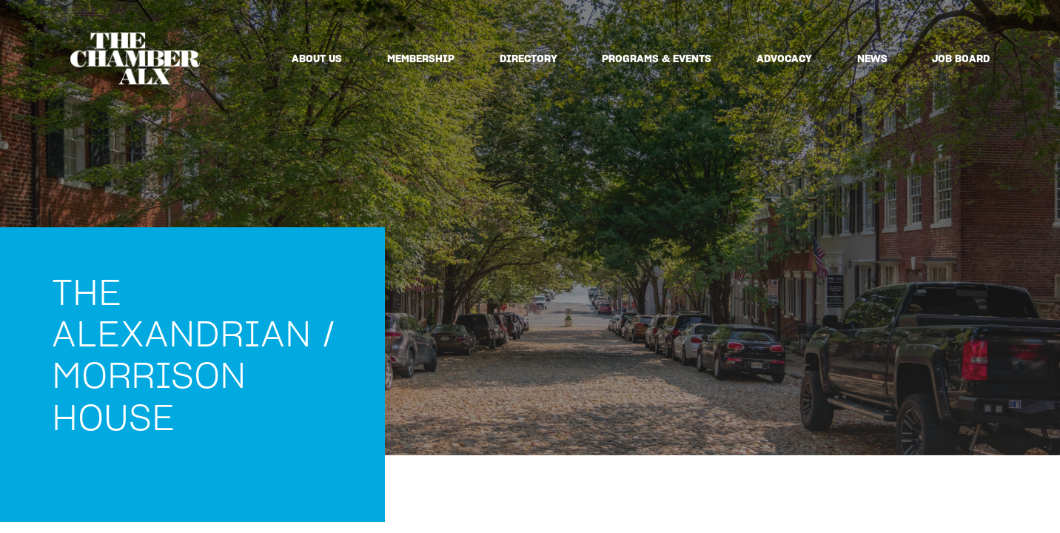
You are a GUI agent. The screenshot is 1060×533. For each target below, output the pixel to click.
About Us (317, 58)
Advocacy (784, 58)
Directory (528, 58)
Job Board (961, 58)
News (872, 58)
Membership (420, 58)
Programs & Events (656, 58)
